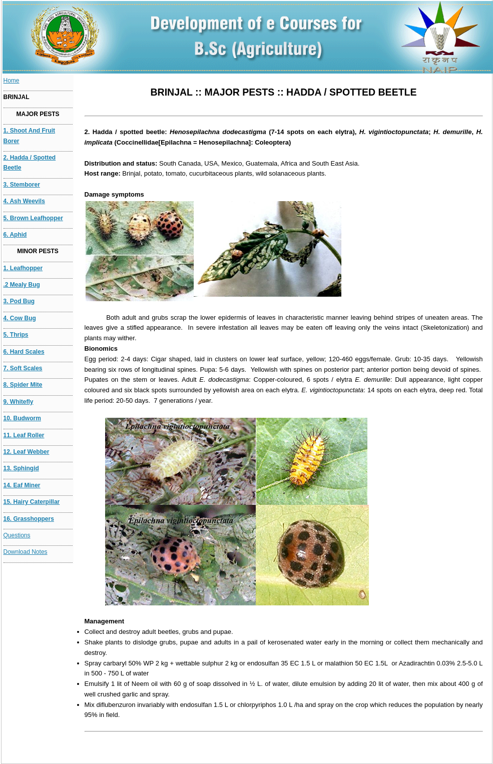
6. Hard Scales (24, 351)
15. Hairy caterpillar (32, 501)
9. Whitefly (19, 401)
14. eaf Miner (22, 485)
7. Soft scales (23, 368)
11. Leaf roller (24, 435)
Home (12, 80)
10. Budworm (22, 418)
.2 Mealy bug (22, 284)
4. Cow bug (20, 318)
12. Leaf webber (27, 451)
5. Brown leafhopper (33, 218)
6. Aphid (15, 234)
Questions (17, 535)
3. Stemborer (22, 184)
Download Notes (26, 551)
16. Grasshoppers (29, 518)
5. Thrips (16, 334)
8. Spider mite (23, 384)
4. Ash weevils (24, 201)
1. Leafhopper (23, 268)
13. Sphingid (21, 468)
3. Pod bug (19, 301)
